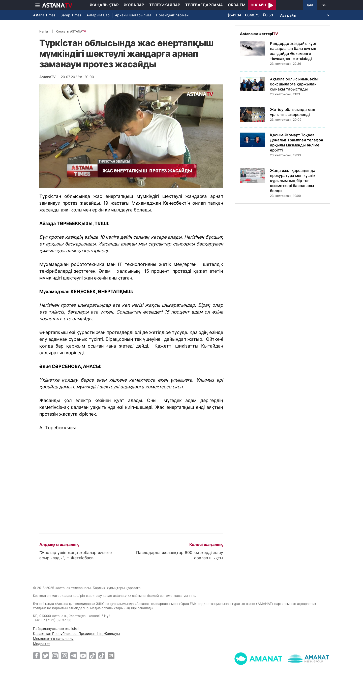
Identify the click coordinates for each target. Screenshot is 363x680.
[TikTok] (92, 656)
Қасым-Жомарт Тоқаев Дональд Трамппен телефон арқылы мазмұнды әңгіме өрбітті (296, 142)
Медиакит (41, 643)
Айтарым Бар (98, 15)
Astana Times (44, 15)
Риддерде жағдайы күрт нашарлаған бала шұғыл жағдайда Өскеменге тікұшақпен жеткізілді (293, 51)
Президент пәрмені (172, 15)
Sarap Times (70, 15)
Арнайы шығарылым (133, 15)
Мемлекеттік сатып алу (53, 638)
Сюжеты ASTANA (71, 31)
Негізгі (44, 31)
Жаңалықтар (104, 5)
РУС (323, 5)
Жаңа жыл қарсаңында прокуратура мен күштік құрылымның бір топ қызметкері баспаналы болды (292, 180)
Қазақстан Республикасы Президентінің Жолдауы (76, 633)
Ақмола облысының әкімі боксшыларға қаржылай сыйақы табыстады (294, 84)
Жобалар (134, 5)
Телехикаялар (164, 5)
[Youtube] (83, 655)
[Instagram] (55, 655)
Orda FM (237, 5)
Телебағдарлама (204, 5)
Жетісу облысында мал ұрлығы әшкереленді (292, 112)
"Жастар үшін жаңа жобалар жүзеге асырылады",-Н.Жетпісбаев (75, 555)
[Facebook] (36, 655)
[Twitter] (45, 655)
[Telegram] (73, 655)
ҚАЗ (310, 5)
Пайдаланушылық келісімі (55, 628)
